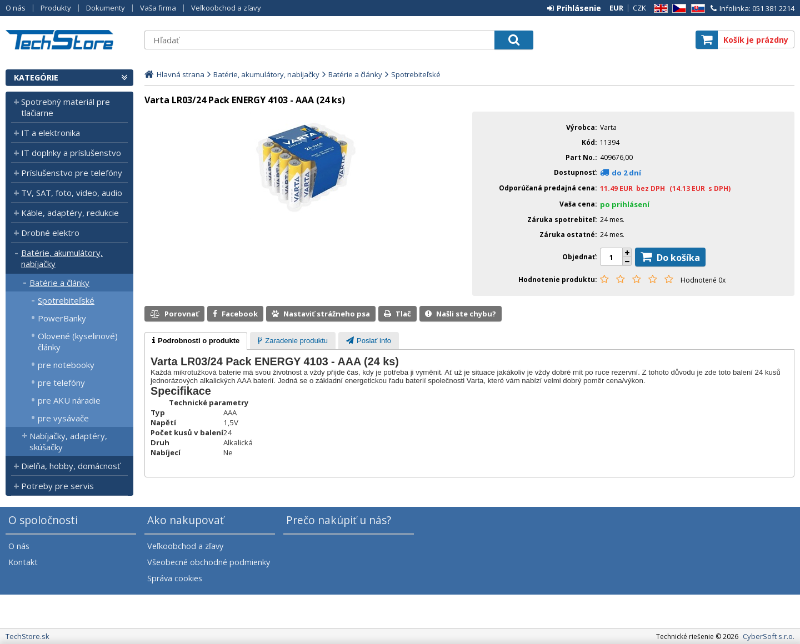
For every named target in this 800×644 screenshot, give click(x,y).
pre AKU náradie (69, 400)
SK (696, 8)
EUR (616, 8)
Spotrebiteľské (66, 300)
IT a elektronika (50, 132)
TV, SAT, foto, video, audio (71, 192)
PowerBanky (62, 318)
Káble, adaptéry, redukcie (70, 212)
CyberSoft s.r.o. (768, 636)
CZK (639, 8)
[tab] (195, 341)
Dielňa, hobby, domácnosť (70, 465)
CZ (677, 8)
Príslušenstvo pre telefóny (71, 172)
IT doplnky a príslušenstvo (71, 152)
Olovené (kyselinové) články (78, 341)
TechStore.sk (69, 39)
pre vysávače (63, 418)
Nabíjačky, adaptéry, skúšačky (68, 441)
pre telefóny (61, 382)
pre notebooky (66, 364)
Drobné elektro (50, 232)
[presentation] (196, 341)
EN (658, 8)
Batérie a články (59, 282)
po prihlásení (624, 204)
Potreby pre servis (57, 485)
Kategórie (36, 77)
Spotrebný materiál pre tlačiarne (65, 107)
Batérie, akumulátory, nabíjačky (62, 258)
